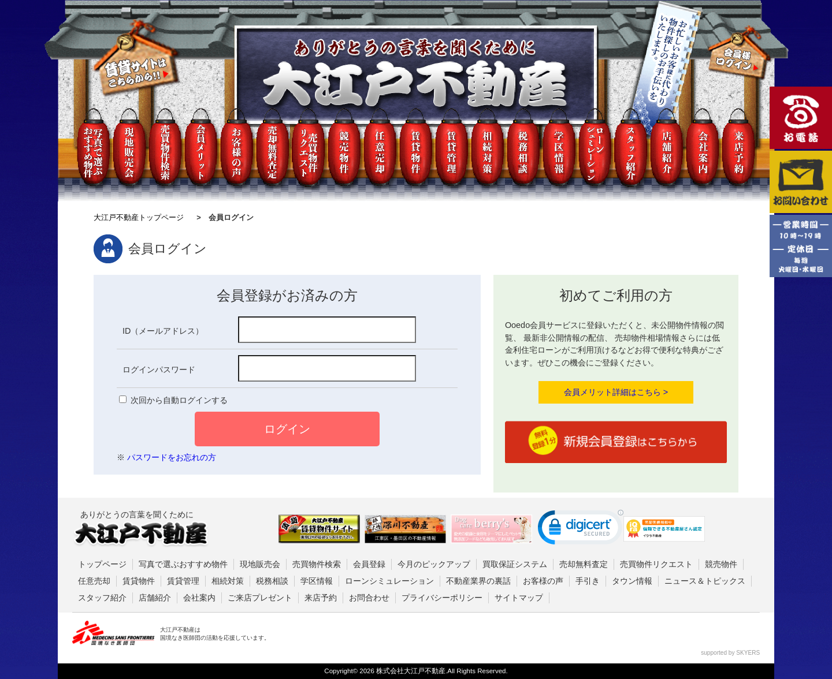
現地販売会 (260, 564)
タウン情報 (632, 580)
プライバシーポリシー (442, 597)
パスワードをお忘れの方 (171, 457)
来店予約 (320, 597)
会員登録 (369, 564)
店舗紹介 (155, 597)
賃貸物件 (138, 580)
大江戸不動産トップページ (139, 217)
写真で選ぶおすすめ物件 (183, 564)
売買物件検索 (316, 564)
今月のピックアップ (434, 564)
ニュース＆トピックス (704, 580)
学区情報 (316, 580)
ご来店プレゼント (260, 597)
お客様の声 (543, 580)
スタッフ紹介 (102, 597)
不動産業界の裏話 (478, 580)
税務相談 (272, 580)
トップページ (102, 564)
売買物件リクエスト (656, 564)
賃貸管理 (183, 580)
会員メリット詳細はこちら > (616, 392)
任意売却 (94, 580)
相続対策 (227, 580)
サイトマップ (519, 597)
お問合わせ (369, 597)
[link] (580, 529)
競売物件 (721, 564)
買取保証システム (514, 564)
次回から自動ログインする (179, 400)
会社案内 (199, 597)
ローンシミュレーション (389, 580)
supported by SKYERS (730, 653)
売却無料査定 (583, 564)
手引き (587, 580)
